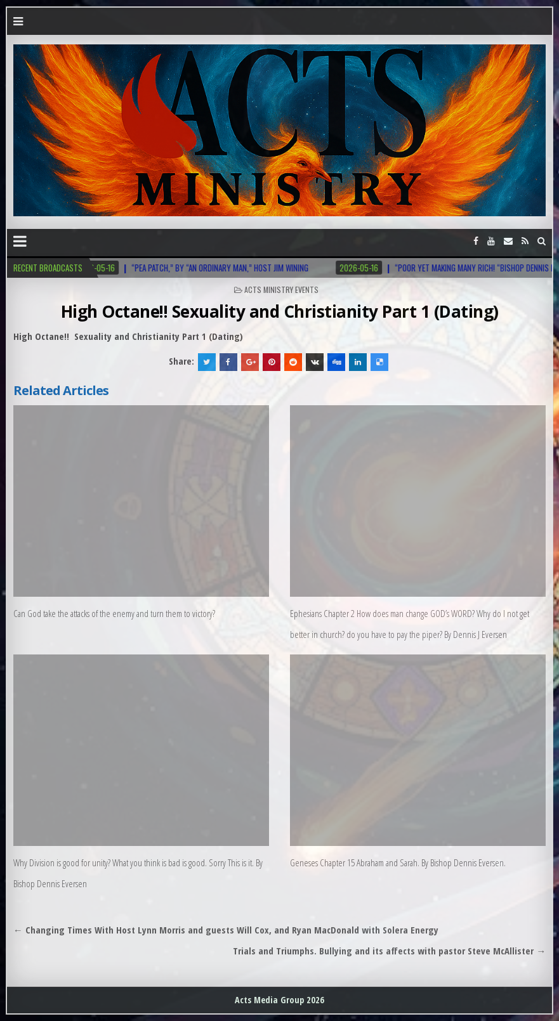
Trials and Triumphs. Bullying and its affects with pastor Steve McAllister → (389, 950)
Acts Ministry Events (281, 289)
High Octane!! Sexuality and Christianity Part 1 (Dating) (280, 311)
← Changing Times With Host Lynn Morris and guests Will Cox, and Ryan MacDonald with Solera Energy (225, 929)
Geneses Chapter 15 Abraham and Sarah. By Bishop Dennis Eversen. (398, 862)
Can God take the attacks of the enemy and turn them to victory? (114, 613)
